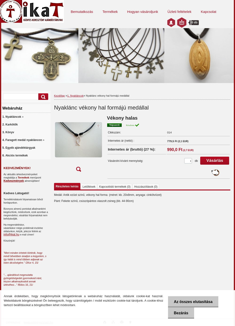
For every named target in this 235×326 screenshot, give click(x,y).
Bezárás (181, 313)
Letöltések (88, 186)
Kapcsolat (208, 12)
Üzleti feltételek (180, 12)
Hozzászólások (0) (145, 186)
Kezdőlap (59, 95)
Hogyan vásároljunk (142, 12)
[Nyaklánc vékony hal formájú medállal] (78, 145)
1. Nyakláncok (75, 95)
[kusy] (188, 160)
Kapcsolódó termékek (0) (114, 186)
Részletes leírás (67, 186)
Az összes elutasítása (193, 302)
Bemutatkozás (82, 12)
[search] (42, 96)
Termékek (110, 12)
